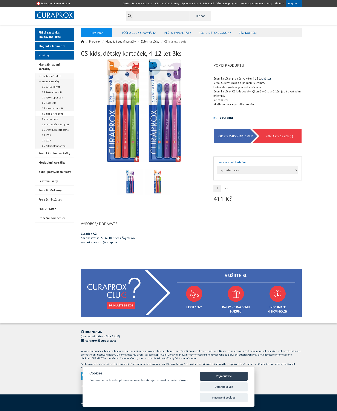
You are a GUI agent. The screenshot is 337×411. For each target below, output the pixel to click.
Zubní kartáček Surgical (55, 124)
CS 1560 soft (49, 102)
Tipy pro (96, 33)
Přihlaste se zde (277, 136)
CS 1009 (46, 140)
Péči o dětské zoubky (215, 33)
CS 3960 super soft (52, 97)
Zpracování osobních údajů (198, 3)
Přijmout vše (224, 376)
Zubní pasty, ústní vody (54, 172)
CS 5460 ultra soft (52, 92)
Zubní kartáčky (49, 81)
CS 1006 (46, 135)
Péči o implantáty (177, 33)
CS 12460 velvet (51, 86)
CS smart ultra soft (52, 108)
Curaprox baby (50, 119)
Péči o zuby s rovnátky (139, 33)
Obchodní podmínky (167, 3)
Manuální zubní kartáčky (49, 67)
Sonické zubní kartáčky (54, 153)
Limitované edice (50, 76)
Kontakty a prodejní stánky (256, 3)
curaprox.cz (293, 3)
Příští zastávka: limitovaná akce (49, 35)
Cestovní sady (48, 181)
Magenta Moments (51, 46)
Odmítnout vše (224, 386)
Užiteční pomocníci (51, 218)
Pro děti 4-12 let (50, 199)
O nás (126, 3)
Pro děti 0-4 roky (50, 190)
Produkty (95, 41)
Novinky (43, 55)
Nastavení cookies (224, 397)
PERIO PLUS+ (47, 209)
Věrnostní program (227, 3)
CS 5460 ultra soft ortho (55, 129)
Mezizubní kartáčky (51, 162)
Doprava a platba (142, 3)
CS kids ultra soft (52, 113)
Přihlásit (279, 3)
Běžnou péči (248, 33)
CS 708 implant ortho (54, 145)
